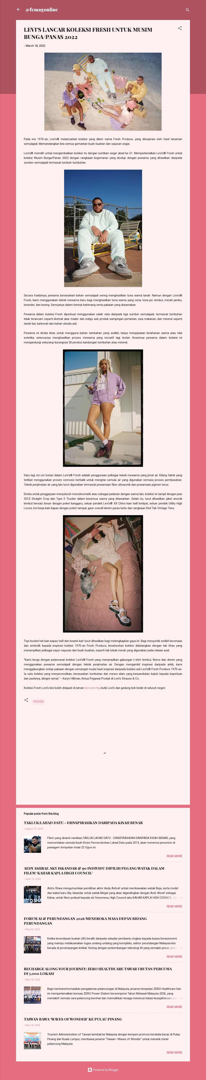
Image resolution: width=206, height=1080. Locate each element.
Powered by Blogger (103, 1070)
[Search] (187, 11)
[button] (179, 29)
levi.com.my (92, 688)
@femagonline (41, 9)
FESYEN (38, 701)
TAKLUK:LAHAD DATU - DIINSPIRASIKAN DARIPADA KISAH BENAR (83, 822)
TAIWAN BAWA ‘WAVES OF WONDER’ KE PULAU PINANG (73, 1019)
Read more (174, 856)
